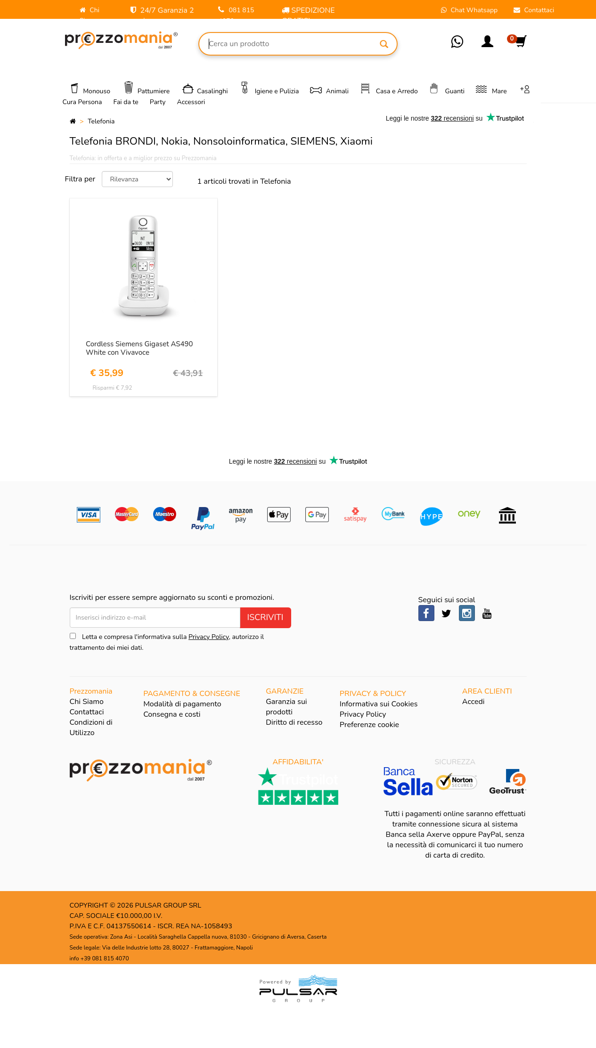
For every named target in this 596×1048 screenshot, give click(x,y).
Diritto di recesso (294, 722)
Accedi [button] (473, 701)
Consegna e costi (171, 714)
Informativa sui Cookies (379, 704)
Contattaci (87, 712)
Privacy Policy (208, 636)
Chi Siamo (87, 701)
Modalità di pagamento (182, 704)
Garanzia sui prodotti (286, 706)
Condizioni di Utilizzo (91, 727)
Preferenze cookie (369, 725)
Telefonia (101, 121)
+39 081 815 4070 (105, 958)
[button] (487, 44)
